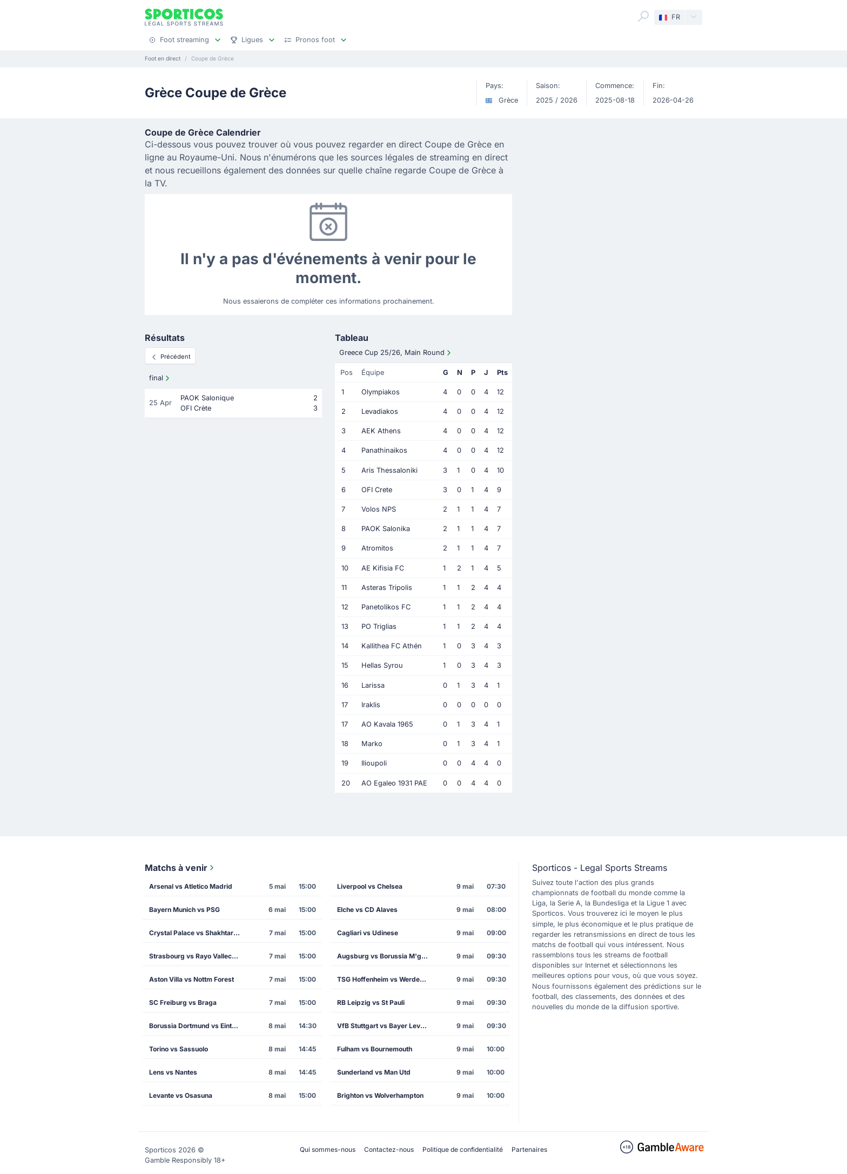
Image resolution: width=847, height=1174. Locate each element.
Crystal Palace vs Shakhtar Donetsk (198, 933)
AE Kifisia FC (382, 568)
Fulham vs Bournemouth (374, 1049)
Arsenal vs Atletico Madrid (190, 886)
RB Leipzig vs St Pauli (371, 1002)
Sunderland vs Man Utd (374, 1072)
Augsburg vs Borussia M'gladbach (386, 956)
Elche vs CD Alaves (367, 909)
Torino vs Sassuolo (178, 1049)
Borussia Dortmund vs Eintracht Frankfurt (198, 1026)
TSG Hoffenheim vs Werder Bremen (386, 979)
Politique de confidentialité (462, 1149)
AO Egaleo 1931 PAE (394, 783)
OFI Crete (376, 490)
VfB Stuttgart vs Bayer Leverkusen (386, 1026)
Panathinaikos (384, 450)
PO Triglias (378, 626)
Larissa (373, 685)
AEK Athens (381, 431)
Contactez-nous (389, 1149)
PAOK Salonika (385, 529)
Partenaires (529, 1149)
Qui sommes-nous (327, 1149)
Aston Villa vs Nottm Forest (191, 979)
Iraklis (370, 705)
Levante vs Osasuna (180, 1095)
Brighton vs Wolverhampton (380, 1095)
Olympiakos (380, 392)
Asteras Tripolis (386, 587)
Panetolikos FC (386, 607)
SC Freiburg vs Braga (183, 1002)
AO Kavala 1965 (387, 724)
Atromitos (377, 548)
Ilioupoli (374, 763)
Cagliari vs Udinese (367, 933)
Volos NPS (378, 509)
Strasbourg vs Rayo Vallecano (196, 956)
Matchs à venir (180, 867)
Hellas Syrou (382, 665)
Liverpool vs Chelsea (369, 886)
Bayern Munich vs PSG (184, 909)
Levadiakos (379, 411)
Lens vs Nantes (173, 1072)
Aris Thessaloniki (389, 470)
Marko (371, 744)
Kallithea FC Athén (391, 646)
